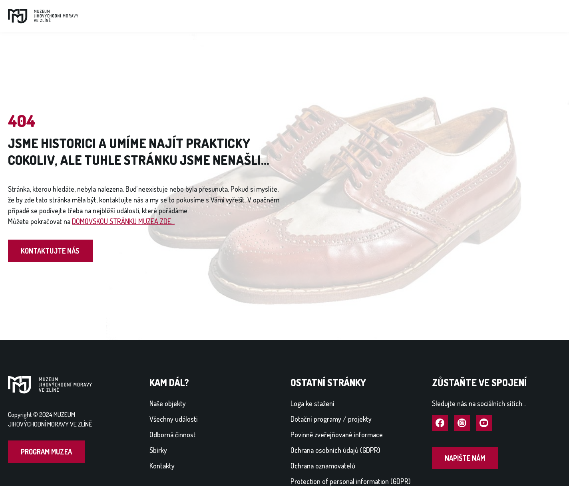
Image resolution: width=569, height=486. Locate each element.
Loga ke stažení (312, 403)
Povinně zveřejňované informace (336, 434)
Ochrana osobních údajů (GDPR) (335, 450)
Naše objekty (167, 403)
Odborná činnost (172, 434)
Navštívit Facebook (440, 423)
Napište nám (465, 458)
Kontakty (162, 465)
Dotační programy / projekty (331, 419)
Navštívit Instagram (462, 423)
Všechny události (173, 419)
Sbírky (158, 450)
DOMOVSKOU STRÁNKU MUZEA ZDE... (123, 221)
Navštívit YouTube (484, 423)
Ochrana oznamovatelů (322, 465)
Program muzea (46, 451)
